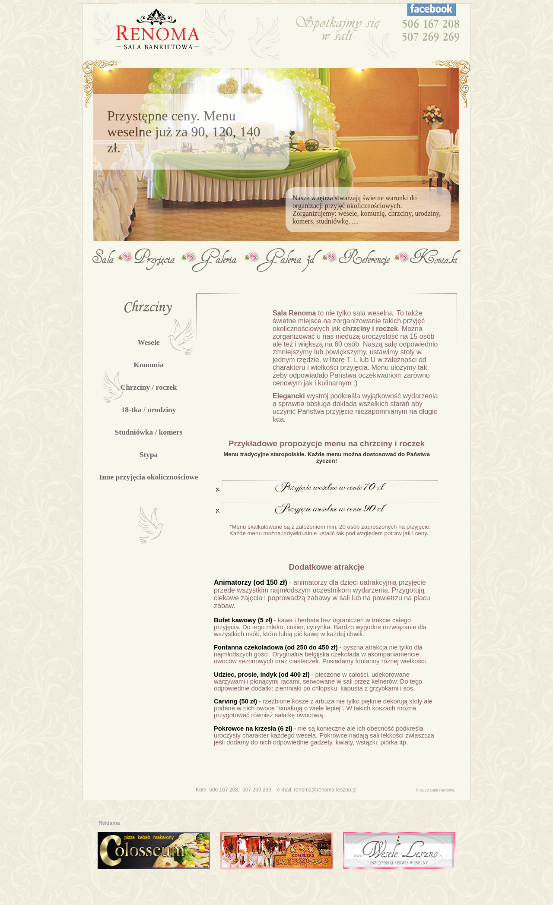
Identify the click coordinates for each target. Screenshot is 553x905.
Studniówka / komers (149, 432)
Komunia (148, 365)
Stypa (149, 455)
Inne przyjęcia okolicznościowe (148, 477)
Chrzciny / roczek (149, 387)
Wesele (148, 342)
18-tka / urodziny (148, 410)
